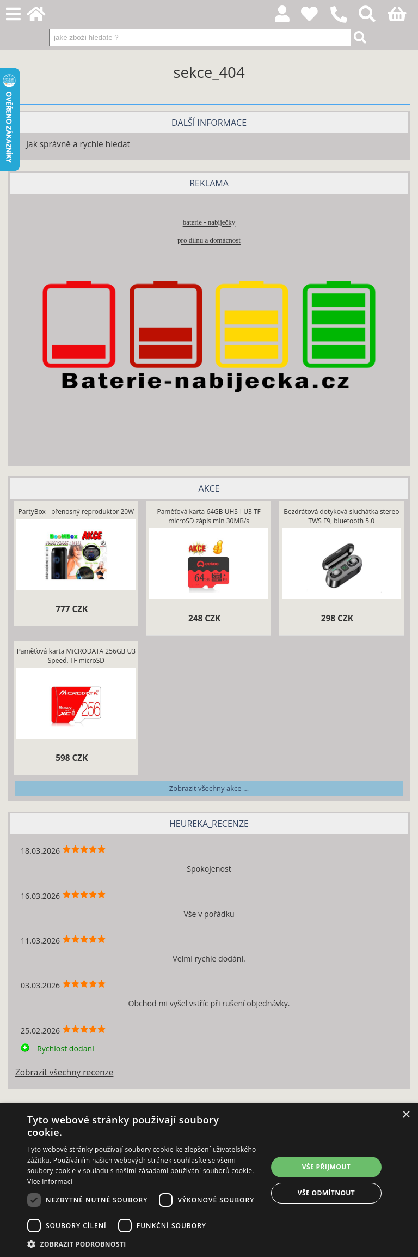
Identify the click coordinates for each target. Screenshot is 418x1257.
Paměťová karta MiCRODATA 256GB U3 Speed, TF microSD (76, 655)
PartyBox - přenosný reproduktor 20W (76, 511)
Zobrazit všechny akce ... (209, 788)
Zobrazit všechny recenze (64, 1072)
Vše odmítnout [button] (326, 1193)
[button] (143, 1243)
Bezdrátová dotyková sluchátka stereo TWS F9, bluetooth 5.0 (341, 516)
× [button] (406, 1115)
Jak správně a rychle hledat (78, 144)
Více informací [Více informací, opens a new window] (49, 1181)
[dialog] (209, 1180)
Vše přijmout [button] (326, 1166)
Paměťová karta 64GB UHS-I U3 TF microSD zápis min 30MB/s (208, 516)
